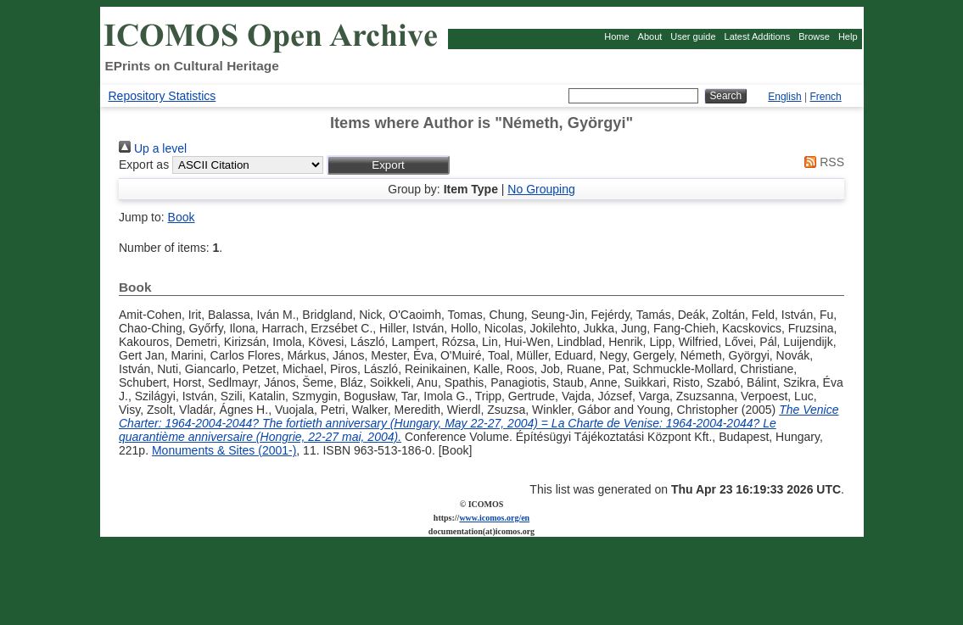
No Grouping (540, 189)
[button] (388, 165)
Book (181, 217)
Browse (814, 36)
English (784, 97)
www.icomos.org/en (494, 517)
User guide (692, 36)
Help (848, 36)
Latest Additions (758, 36)
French (825, 97)
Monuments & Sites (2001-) (224, 450)
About (650, 36)
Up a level (153, 148)
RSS (821, 162)
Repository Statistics (162, 96)
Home (616, 36)
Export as (144, 164)
